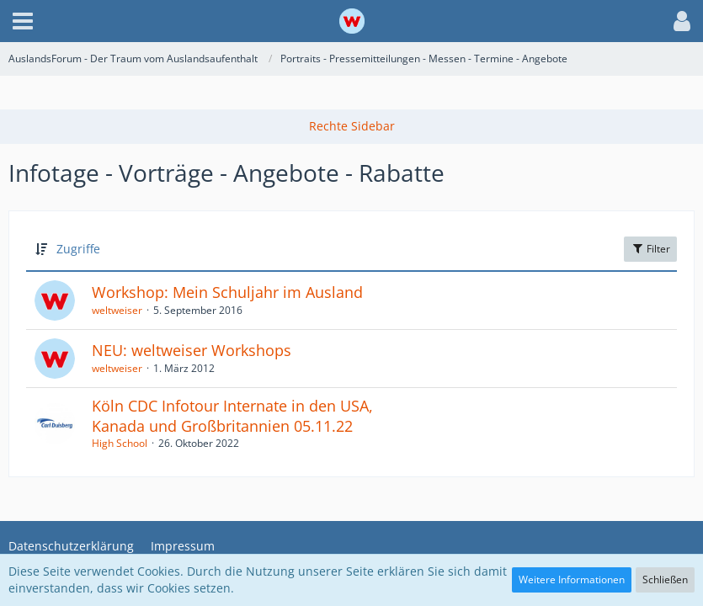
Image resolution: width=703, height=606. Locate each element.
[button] (22, 21)
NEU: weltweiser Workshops (191, 350)
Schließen (665, 579)
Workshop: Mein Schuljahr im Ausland (227, 292)
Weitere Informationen (572, 579)
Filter (650, 249)
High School (119, 443)
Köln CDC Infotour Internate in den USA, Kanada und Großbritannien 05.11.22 (232, 416)
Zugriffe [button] (78, 249)
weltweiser (117, 310)
